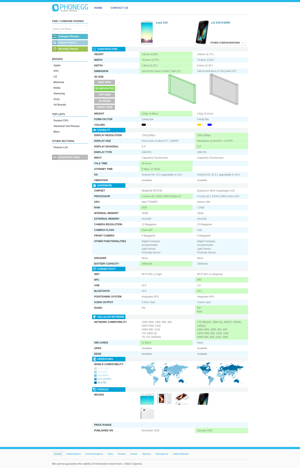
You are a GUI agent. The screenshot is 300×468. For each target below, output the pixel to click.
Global (57, 454)
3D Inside (105, 101)
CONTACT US (119, 7)
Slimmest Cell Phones (67, 126)
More (57, 131)
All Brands (60, 104)
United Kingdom (94, 454)
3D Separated (104, 88)
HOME (98, 7)
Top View (105, 94)
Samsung (59, 93)
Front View (104, 107)
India (110, 454)
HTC (56, 71)
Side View (104, 82)
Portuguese (162, 454)
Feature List (61, 147)
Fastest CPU (61, 120)
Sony (57, 99)
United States (73, 454)
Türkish (122, 454)
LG (55, 76)
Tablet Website (181, 454)
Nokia (57, 87)
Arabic (134, 454)
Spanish (146, 454)
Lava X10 (162, 22)
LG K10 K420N (220, 22)
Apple (57, 65)
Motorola (59, 82)
